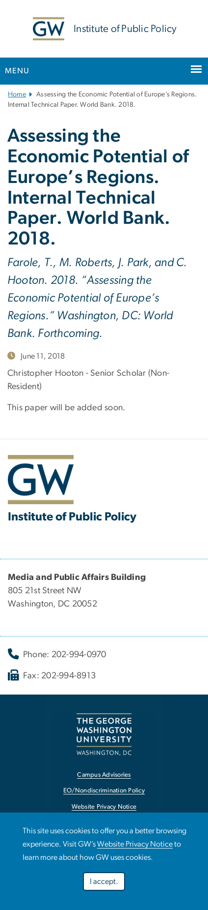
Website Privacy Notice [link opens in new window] (104, 807)
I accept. (104, 881)
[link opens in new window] (104, 734)
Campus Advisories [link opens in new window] (103, 775)
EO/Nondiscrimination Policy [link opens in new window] (104, 791)
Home (17, 94)
